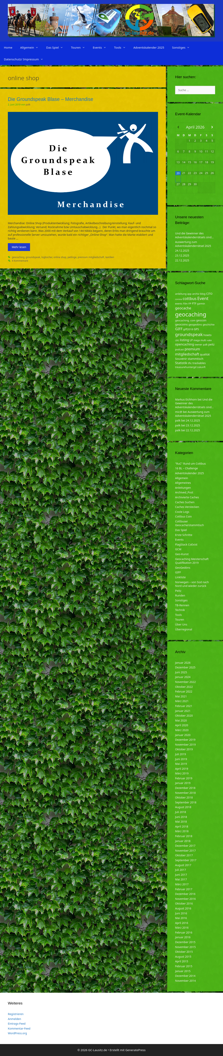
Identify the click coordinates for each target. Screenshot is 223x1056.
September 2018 (185, 802)
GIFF (178, 572)
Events (101, 47)
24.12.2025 (182, 250)
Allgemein (31, 47)
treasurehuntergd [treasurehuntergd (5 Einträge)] (185, 367)
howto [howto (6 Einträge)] (207, 335)
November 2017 (185, 850)
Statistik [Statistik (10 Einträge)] (181, 363)
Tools (122, 47)
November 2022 (185, 682)
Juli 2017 (180, 870)
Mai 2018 (181, 821)
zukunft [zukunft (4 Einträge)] (201, 367)
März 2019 (182, 773)
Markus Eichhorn (186, 399)
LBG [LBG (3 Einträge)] (177, 340)
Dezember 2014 (185, 976)
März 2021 (182, 701)
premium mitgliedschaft (91, 257)
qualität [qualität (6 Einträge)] (205, 354)
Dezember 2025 (185, 667)
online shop (59, 257)
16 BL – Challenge (186, 468)
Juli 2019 (180, 754)
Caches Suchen (185, 502)
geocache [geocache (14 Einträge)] (183, 307)
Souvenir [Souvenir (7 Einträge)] (181, 359)
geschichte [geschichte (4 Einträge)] (208, 324)
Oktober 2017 (184, 855)
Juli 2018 (180, 812)
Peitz (178, 591)
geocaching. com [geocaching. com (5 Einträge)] (185, 320)
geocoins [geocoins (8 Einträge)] (181, 324)
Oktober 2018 (184, 797)
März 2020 (182, 730)
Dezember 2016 (185, 894)
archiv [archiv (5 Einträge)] (195, 293)
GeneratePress (135, 1050)
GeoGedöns (182, 567)
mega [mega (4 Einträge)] (197, 340)
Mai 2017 (181, 879)
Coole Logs (182, 512)
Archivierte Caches (187, 497)
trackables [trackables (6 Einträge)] (199, 363)
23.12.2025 (182, 255)
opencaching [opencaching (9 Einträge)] (184, 344)
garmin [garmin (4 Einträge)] (201, 303)
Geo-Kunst (182, 554)
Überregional (183, 629)
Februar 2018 (183, 836)
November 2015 (185, 947)
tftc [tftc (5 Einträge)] (190, 363)
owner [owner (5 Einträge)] (198, 344)
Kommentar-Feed (19, 1028)
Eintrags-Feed (17, 1023)
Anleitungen (183, 487)
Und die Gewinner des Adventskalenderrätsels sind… (194, 235)
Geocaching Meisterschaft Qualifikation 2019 (191, 561)
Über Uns (181, 624)
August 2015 (183, 956)
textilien (109, 257)
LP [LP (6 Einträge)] (191, 340)
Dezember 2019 (185, 739)
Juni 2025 (181, 672)
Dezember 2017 (185, 846)
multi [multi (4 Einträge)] (203, 340)
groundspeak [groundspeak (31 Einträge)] (189, 334)
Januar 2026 (182, 662)
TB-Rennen (182, 605)
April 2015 (181, 961)
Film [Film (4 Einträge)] (185, 303)
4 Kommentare (20, 260)
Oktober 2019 (184, 749)
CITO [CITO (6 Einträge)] (209, 293)
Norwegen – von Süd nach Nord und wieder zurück (192, 584)
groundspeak (33, 257)
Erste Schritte (183, 535)
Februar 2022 (183, 691)
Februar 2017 (183, 889)
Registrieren (16, 1014)
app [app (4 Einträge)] (189, 293)
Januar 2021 (182, 711)
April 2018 (181, 826)
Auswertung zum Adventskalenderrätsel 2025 (193, 244)
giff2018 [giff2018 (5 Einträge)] (188, 329)
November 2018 (185, 793)
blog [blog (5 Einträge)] (202, 293)
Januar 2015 (182, 971)
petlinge (72, 257)
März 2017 (182, 884)
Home (8, 47)
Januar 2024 (182, 677)
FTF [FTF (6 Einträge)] (194, 303)
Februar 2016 (183, 932)
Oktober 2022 (184, 687)
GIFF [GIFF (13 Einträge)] (179, 328)
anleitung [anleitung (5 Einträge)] (180, 293)
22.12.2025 (182, 260)
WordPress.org (17, 1033)
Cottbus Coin (183, 516)
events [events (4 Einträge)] (178, 303)
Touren (80, 47)
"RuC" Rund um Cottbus (190, 463)
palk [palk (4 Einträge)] (205, 344)
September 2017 (185, 860)
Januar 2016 (182, 937)
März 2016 (182, 927)
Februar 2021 (183, 706)
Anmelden (14, 1019)
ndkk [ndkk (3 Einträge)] (209, 340)
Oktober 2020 (184, 715)
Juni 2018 (181, 817)
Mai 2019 (181, 764)
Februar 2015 (183, 966)
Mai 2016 (181, 918)
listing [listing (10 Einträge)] (184, 340)
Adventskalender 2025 (148, 47)
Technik (180, 610)
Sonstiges (183, 47)
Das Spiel (56, 47)
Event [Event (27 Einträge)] (202, 298)
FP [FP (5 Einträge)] (189, 303)
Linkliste (180, 577)
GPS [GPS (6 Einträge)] (196, 329)
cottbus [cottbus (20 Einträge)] (189, 298)
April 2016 (181, 923)
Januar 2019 (182, 783)
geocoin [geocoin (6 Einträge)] (201, 320)
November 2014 (185, 981)
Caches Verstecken (187, 507)
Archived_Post (184, 492)
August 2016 (183, 908)
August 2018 (183, 807)
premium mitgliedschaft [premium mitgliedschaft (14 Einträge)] (187, 351)
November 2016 (185, 899)
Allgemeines (183, 483)
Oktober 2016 (184, 903)
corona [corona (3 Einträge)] (178, 299)
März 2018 (182, 831)
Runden (180, 595)
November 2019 (185, 744)
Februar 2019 (183, 778)
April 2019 (181, 768)
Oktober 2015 (184, 952)
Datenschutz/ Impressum (25, 59)
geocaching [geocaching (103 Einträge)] (190, 314)
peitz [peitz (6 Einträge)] (211, 344)
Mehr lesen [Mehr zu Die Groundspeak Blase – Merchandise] (19, 247)
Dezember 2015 (185, 942)
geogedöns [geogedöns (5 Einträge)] (195, 324)
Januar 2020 (182, 735)
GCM (178, 549)
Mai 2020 (181, 720)
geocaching (18, 257)
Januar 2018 (182, 841)
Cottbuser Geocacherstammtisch (189, 523)
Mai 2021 (181, 696)
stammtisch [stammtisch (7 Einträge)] (195, 359)
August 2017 (183, 865)
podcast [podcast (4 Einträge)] (179, 349)
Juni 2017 (181, 875)
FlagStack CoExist (186, 544)
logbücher (46, 257)
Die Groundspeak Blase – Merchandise (50, 99)
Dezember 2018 (185, 788)
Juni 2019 (181, 759)
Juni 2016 (181, 913)
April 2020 (181, 725)
